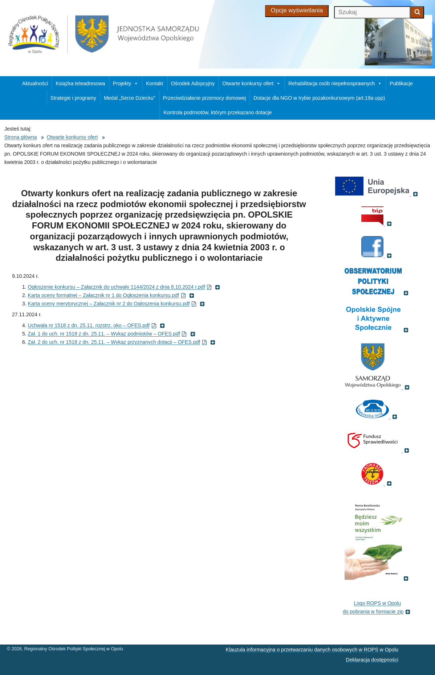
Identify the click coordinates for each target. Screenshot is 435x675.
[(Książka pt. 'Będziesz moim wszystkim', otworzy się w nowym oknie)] (377, 578)
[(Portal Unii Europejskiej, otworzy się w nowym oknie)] (377, 194)
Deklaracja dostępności (372, 660)
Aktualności (35, 83)
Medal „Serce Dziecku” (129, 98)
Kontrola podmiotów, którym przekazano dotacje (217, 112)
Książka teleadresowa (80, 83)
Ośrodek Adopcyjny (193, 83)
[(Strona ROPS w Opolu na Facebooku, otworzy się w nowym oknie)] (377, 255)
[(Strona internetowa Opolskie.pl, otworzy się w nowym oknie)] (377, 387)
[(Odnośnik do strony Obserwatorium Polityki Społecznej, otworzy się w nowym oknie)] (377, 293)
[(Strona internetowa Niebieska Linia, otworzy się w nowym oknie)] (377, 416)
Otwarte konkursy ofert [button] (251, 83)
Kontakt (154, 83)
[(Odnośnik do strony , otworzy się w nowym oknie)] (377, 330)
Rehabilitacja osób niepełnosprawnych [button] (335, 83)
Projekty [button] (126, 83)
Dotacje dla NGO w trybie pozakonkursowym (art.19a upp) (319, 98)
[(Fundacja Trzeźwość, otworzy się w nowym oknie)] (377, 483)
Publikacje (401, 83)
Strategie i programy (73, 98)
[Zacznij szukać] (417, 12)
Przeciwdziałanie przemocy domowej (204, 98)
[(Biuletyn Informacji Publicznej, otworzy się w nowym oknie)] (377, 223)
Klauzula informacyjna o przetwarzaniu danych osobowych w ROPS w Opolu (312, 650)
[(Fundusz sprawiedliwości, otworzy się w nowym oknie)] (377, 450)
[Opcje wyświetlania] (297, 11)
